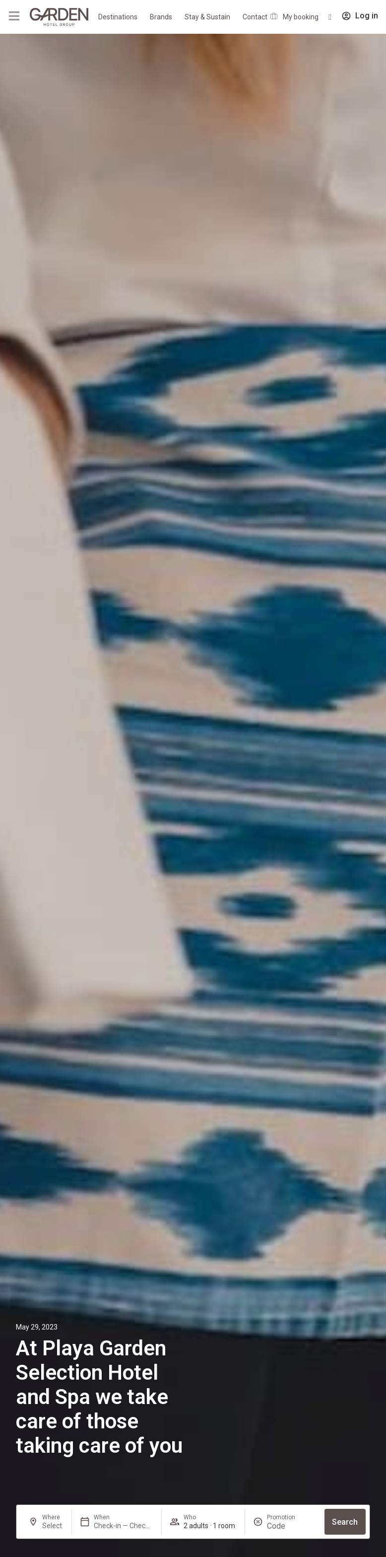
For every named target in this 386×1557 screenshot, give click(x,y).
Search (345, 1522)
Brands (161, 17)
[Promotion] (291, 1526)
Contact (255, 17)
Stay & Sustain (207, 17)
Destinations (117, 17)
